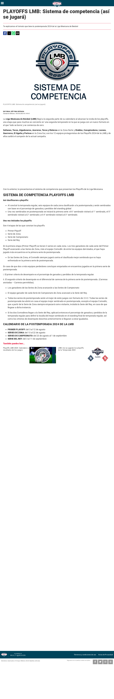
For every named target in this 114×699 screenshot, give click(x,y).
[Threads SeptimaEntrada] (110, 662)
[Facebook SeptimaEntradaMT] (95, 662)
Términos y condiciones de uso (88, 655)
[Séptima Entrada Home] (57, 7)
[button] (5, 33)
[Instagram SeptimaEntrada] (105, 662)
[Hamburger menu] (2, 3)
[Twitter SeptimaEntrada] (100, 662)
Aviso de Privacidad (106, 655)
